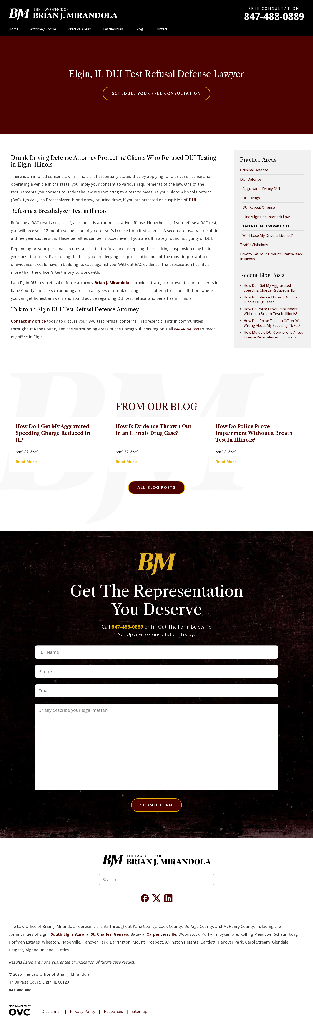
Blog (139, 29)
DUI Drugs (251, 198)
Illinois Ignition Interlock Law (266, 216)
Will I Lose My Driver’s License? (267, 235)
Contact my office (28, 321)
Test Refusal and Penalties (265, 226)
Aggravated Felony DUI (261, 188)
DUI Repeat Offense (258, 207)
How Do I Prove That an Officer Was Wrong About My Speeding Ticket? (273, 323)
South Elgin (62, 934)
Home (13, 29)
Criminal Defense (254, 170)
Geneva (121, 934)
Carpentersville (161, 934)
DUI (192, 199)
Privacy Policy (82, 1011)
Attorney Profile (43, 29)
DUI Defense (250, 179)
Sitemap (139, 1011)
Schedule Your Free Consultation (156, 93)
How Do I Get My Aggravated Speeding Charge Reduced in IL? (270, 288)
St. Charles (101, 934)
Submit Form (156, 804)
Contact (161, 29)
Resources (113, 1011)
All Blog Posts (156, 487)
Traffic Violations (254, 244)
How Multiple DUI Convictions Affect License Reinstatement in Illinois (273, 335)
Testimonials (113, 29)
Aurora (81, 934)
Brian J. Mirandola (111, 282)
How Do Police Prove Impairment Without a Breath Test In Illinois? (271, 311)
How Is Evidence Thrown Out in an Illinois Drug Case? (272, 299)
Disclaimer (51, 1011)
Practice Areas (79, 29)
